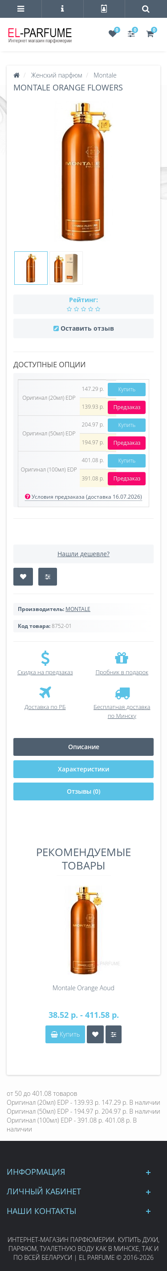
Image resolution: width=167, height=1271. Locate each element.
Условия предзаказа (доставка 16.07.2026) (83, 496)
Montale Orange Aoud (83, 988)
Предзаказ (127, 407)
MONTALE (77, 609)
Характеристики (83, 769)
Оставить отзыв (87, 328)
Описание (83, 746)
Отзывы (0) (83, 791)
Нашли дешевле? (83, 553)
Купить (126, 389)
